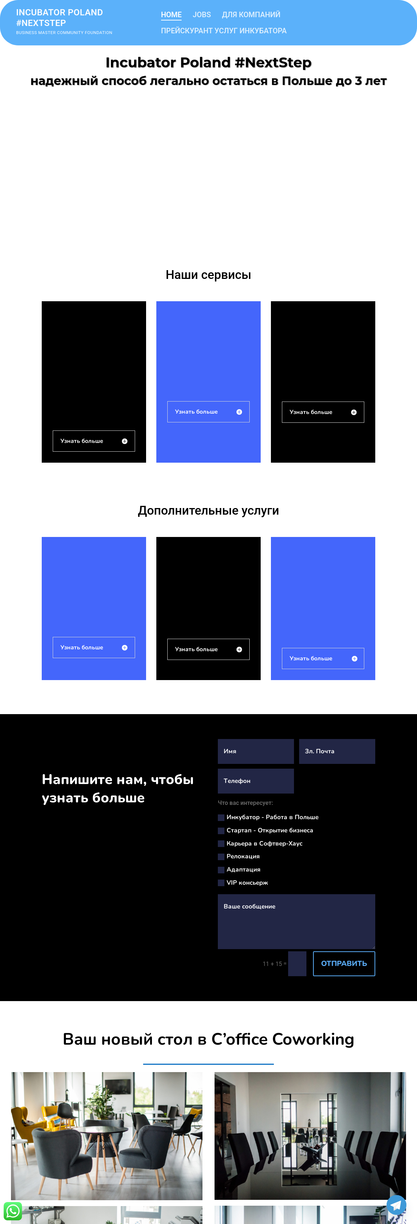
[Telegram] (396, 1205)
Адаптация (239, 869)
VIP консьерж (243, 882)
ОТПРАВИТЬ (344, 964)
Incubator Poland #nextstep (59, 17)
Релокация (239, 856)
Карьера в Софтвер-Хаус (260, 843)
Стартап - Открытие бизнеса (265, 830)
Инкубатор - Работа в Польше (268, 817)
